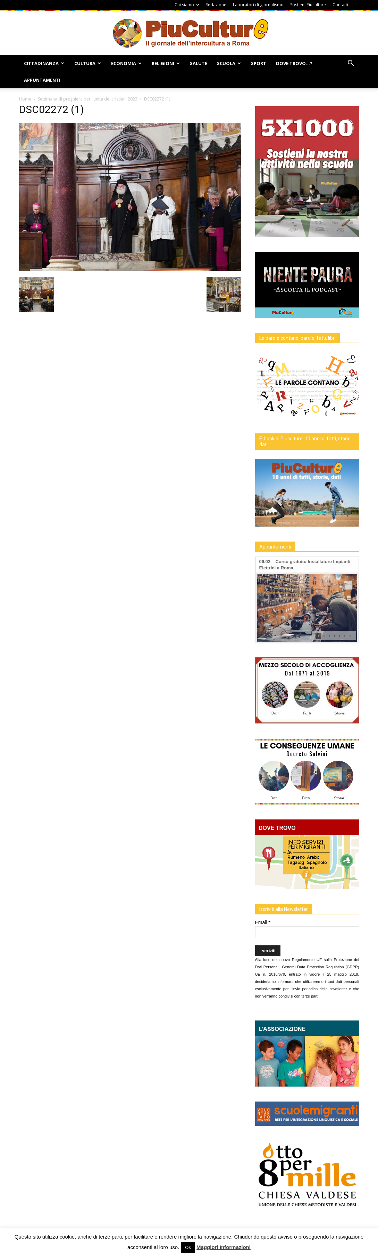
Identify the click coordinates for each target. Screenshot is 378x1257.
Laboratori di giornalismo (258, 5)
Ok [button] (188, 1247)
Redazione (215, 5)
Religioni (166, 63)
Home (25, 99)
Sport (258, 63)
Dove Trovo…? (294, 63)
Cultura (87, 63)
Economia (126, 63)
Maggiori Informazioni (223, 1247)
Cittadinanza (44, 63)
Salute (198, 63)
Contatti (340, 5)
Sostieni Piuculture (308, 5)
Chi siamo (187, 5)
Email (262, 922)
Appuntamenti (42, 80)
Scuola (229, 63)
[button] (351, 64)
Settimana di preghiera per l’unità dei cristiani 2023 (87, 99)
